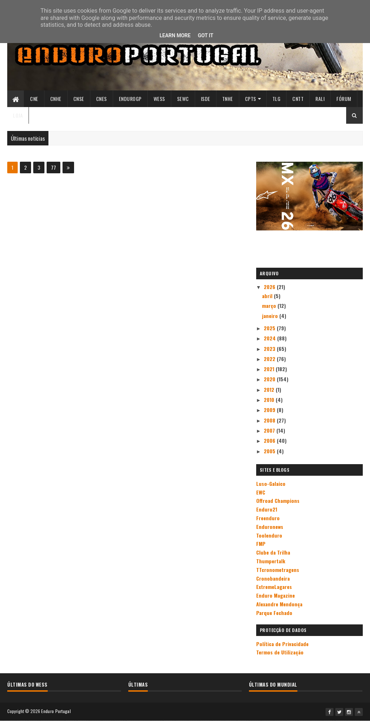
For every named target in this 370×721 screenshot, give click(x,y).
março (270, 305)
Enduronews (269, 526)
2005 (270, 451)
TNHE (227, 98)
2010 (270, 399)
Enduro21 (266, 509)
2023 (270, 348)
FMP (261, 543)
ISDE (205, 98)
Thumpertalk (270, 561)
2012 (270, 389)
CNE (34, 98)
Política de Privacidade (282, 644)
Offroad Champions (278, 500)
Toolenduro (269, 535)
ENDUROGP (130, 98)
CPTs (250, 98)
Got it (205, 35)
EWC (260, 492)
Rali (319, 98)
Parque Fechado (274, 612)
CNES (101, 98)
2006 (270, 440)
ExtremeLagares (274, 586)
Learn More (174, 35)
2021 (270, 369)
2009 (270, 409)
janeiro (270, 315)
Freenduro (268, 518)
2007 (270, 430)
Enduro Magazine (275, 595)
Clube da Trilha (273, 552)
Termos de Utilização (280, 652)
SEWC (183, 98)
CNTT (298, 98)
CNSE (78, 98)
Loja (18, 115)
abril (268, 296)
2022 (270, 358)
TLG (276, 98)
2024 (270, 338)
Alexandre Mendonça (279, 604)
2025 (270, 328)
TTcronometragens (277, 569)
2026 (270, 286)
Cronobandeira (273, 578)
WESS (159, 98)
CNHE (55, 98)
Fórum (343, 98)
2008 (270, 420)
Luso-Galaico (270, 483)
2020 (270, 379)
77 (53, 167)
